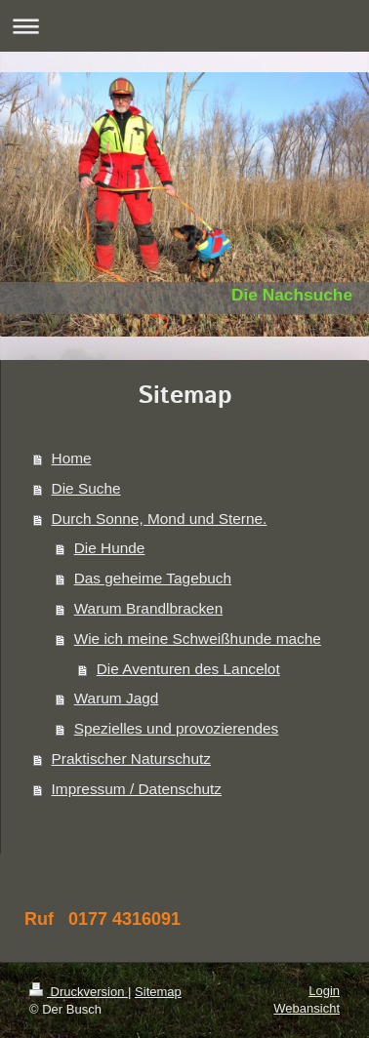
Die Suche (86, 488)
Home (72, 458)
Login (324, 990)
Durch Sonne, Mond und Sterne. (159, 518)
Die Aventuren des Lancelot (188, 668)
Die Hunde (109, 547)
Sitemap (158, 991)
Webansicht (306, 1008)
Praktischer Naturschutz (131, 758)
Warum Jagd (116, 698)
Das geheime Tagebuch (152, 578)
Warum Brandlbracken (149, 608)
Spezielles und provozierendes (176, 728)
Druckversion (78, 991)
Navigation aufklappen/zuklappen (184, 26)
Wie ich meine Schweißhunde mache (197, 638)
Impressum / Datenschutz (137, 788)
